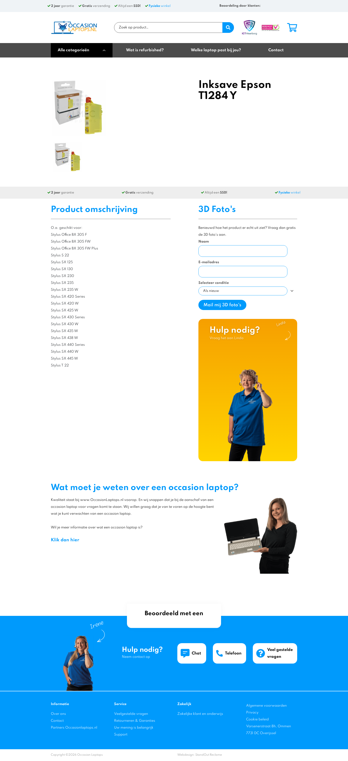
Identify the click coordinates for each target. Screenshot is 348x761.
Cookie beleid (257, 719)
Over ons (58, 714)
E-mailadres (208, 262)
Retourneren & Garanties (134, 721)
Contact (57, 721)
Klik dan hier (65, 540)
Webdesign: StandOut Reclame (199, 754)
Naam (203, 241)
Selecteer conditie (213, 283)
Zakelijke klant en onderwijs (200, 714)
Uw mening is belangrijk (133, 727)
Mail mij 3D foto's (222, 305)
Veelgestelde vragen (131, 714)
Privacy (252, 712)
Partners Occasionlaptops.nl (74, 727)
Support (120, 734)
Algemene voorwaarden (266, 706)
